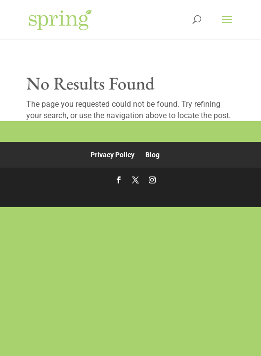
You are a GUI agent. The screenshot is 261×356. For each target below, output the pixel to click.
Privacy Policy (112, 155)
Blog (152, 155)
